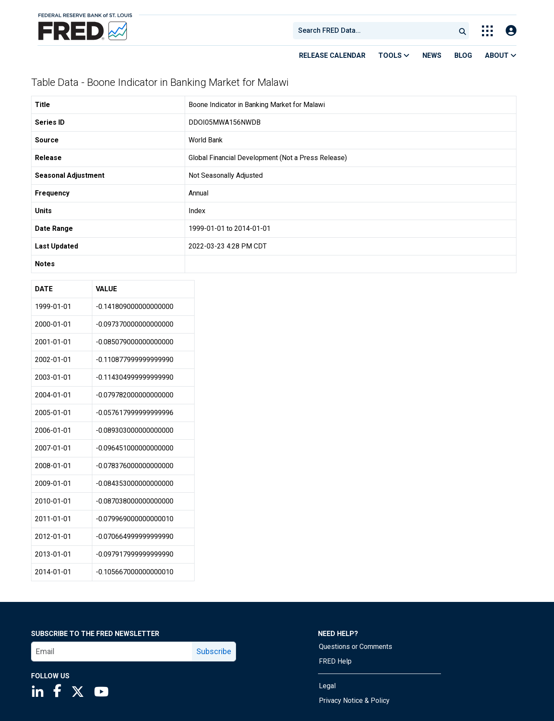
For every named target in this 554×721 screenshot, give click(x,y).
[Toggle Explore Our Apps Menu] (487, 30)
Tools (393, 55)
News (431, 55)
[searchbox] (376, 30)
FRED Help (335, 661)
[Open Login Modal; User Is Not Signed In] (511, 30)
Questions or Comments (355, 646)
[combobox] (373, 30)
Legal (327, 686)
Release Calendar (332, 55)
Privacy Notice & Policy (354, 700)
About (500, 55)
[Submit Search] (462, 30)
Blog (463, 55)
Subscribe (213, 651)
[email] (111, 651)
